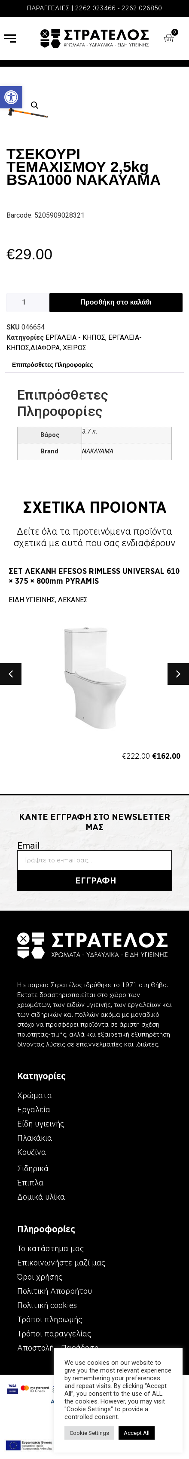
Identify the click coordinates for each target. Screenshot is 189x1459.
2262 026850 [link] (142, 8)
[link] (11, 97)
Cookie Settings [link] (89, 1433)
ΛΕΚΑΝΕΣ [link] (73, 600)
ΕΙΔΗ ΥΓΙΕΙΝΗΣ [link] (32, 600)
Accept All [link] (136, 1433)
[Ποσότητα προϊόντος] (27, 302)
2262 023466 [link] (95, 8)
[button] (35, 105)
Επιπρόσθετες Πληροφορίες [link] (52, 364)
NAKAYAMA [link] (97, 451)
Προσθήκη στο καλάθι (115, 302)
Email (28, 845)
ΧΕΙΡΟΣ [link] (74, 348)
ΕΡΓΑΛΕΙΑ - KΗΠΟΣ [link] (75, 337)
